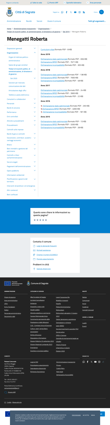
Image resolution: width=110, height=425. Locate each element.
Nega (93, 415)
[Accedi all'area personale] (94, 2)
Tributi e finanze (61, 345)
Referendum (60, 310)
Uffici (6, 303)
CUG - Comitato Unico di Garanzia (41, 325)
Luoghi (84, 323)
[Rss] (83, 12)
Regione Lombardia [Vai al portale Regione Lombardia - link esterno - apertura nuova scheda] (12, 3)
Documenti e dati (9, 316)
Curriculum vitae (47, 49)
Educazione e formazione (38, 338)
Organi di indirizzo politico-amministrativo (19, 59)
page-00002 (60, 326)
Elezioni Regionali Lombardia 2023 (41, 344)
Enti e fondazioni (9, 307)
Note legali (59, 371)
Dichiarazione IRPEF (49, 62)
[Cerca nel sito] (101, 12)
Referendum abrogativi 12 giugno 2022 (66, 314)
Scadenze (85, 307)
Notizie (84, 297)
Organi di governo (9, 297)
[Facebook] (66, 12)
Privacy (58, 365)
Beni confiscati (12, 194)
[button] (34, 48)
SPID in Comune (61, 335)
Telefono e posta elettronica (19, 95)
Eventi (84, 326)
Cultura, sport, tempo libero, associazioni (39, 330)
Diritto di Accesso (35, 335)
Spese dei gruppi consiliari (18, 65)
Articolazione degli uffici (17, 90)
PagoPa (58, 303)
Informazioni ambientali (15, 175)
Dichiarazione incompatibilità (52, 65)
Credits (9, 402)
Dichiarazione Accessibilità (64, 375)
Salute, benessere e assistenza (66, 319)
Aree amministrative (10, 300)
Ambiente (33, 303)
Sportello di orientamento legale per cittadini (67, 340)
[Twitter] (70, 12)
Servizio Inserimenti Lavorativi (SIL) (67, 329)
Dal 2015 (66, 31)
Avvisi (84, 303)
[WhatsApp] (61, 12)
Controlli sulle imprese (15, 129)
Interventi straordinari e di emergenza (21, 186)
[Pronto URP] (53, 2)
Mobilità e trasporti (62, 300)
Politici (6, 310)
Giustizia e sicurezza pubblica (39, 351)
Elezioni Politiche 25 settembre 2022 (42, 341)
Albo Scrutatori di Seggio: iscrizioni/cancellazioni (38, 298)
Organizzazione (44, 28)
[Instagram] (79, 12)
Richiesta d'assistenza (37, 371)
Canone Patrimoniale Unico (39, 316)
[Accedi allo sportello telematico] (72, 2)
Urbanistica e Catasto (63, 348)
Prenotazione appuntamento (39, 365)
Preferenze (76, 415)
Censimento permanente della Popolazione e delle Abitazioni (40, 320)
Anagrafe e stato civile (37, 306)
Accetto (86, 415)
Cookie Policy (60, 368)
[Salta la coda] (36, 2)
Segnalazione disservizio (38, 368)
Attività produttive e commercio (40, 313)
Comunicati (86, 300)
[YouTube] (74, 12)
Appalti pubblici (35, 310)
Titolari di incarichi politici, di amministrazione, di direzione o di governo (33, 31)
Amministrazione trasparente (25, 28)
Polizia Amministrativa (63, 307)
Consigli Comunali (88, 310)
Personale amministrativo (12, 313)
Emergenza (34, 347)
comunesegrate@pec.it (11, 388)
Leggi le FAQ (34, 362)
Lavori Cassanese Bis (63, 297)
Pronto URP (10, 392)
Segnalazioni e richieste (63, 322)
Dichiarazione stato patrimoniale (54, 59)
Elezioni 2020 (60, 351)
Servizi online (60, 332)
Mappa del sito (17, 402)
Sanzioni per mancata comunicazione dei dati (17, 84)
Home (9, 28)
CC (5, 402)
